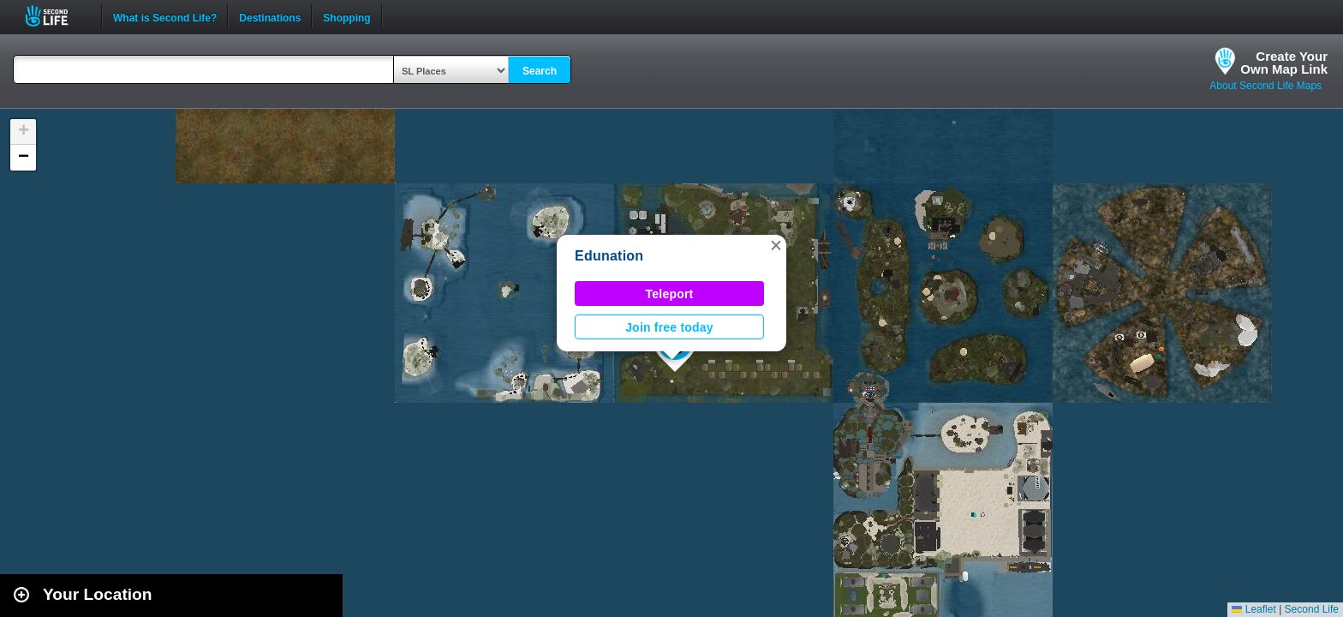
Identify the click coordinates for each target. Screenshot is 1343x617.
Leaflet (1253, 609)
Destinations (270, 16)
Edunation (609, 256)
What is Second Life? (165, 16)
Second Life (56, 15)
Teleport (670, 294)
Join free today (669, 327)
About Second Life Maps (1265, 86)
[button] (776, 245)
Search (539, 71)
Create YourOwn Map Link (1284, 62)
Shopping (346, 16)
